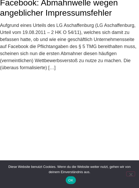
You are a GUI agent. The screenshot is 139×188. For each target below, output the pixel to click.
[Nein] (130, 174)
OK (70, 180)
